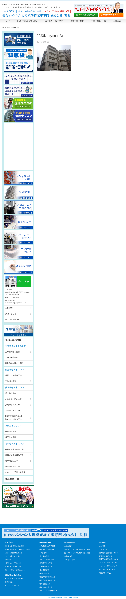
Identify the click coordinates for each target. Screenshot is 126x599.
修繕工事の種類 (77, 21)
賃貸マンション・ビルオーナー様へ (17, 549)
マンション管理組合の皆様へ (15, 546)
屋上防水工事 (10, 393)
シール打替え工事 (12, 410)
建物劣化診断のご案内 (14, 363)
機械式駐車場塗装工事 (14, 449)
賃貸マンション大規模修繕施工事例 (77, 553)
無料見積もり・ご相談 (107, 569)
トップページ (9, 542)
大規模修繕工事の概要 (15, 346)
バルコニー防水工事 (13, 399)
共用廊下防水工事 (12, 405)
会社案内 (117, 21)
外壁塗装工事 (10, 432)
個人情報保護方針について (16, 319)
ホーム (8, 21)
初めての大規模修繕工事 (13, 553)
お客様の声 (68, 556)
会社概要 (9, 308)
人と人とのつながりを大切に (15, 578)
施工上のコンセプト (12, 585)
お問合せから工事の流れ (13, 563)
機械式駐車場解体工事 (14, 455)
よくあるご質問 (69, 560)
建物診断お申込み (105, 573)
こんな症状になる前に (13, 556)
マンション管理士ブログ (108, 566)
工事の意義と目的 (12, 352)
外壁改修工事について (15, 369)
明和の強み (9, 582)
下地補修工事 (10, 381)
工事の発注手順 (11, 357)
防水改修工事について (15, 387)
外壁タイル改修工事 (13, 375)
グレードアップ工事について (15, 570)
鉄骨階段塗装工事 (12, 467)
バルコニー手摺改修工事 (15, 472)
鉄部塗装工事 (10, 437)
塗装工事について (13, 426)
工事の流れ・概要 (99, 21)
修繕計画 (8, 560)
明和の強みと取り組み (27, 21)
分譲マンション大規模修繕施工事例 (77, 549)
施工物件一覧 (12, 479)
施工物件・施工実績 (54, 21)
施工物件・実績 (69, 542)
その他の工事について (15, 444)
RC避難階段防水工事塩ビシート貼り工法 (14, 417)
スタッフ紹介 (10, 314)
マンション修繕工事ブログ (108, 563)
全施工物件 (68, 546)
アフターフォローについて (14, 567)
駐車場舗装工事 (11, 461)
